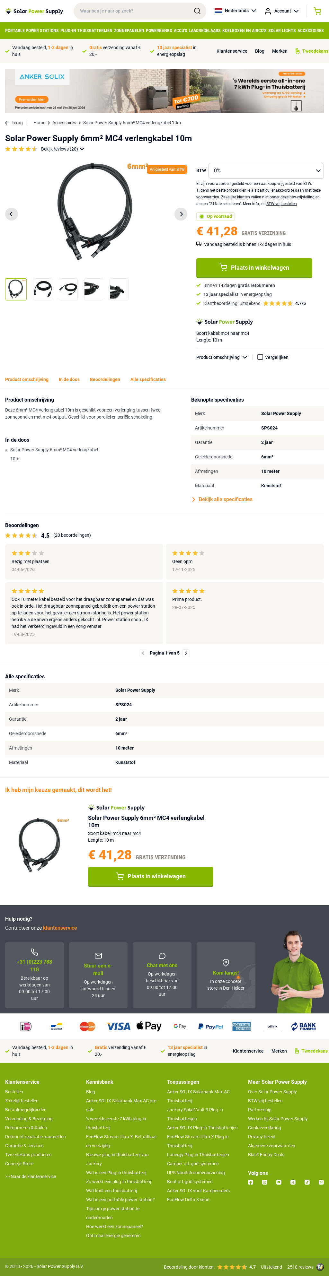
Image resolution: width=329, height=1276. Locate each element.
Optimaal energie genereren (113, 1235)
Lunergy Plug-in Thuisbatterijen (198, 1154)
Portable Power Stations (32, 30)
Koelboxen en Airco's (244, 30)
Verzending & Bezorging (29, 1118)
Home (39, 122)
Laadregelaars (205, 30)
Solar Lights (282, 30)
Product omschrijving (224, 357)
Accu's (180, 30)
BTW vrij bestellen (281, 204)
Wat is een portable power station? (120, 1199)
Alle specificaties (148, 379)
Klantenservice (232, 51)
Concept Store (19, 1163)
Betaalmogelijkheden (26, 1109)
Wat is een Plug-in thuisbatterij (116, 1172)
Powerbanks (159, 30)
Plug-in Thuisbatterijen (86, 30)
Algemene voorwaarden (271, 1145)
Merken (280, 51)
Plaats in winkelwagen (254, 267)
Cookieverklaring (264, 1127)
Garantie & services (24, 1145)
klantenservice (60, 928)
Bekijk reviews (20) (62, 149)
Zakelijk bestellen (22, 1100)
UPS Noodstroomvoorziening (196, 1172)
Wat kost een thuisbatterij (111, 1190)
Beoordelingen (105, 379)
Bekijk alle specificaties (222, 499)
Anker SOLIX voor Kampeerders (198, 1190)
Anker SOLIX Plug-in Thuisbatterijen (202, 1127)
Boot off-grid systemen (190, 1181)
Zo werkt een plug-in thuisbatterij (118, 1181)
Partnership (259, 1109)
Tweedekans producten (28, 1154)
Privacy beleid (261, 1136)
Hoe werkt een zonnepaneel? (114, 1226)
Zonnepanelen (129, 30)
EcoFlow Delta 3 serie (188, 1199)
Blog (259, 51)
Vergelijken (277, 357)
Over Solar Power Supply (272, 1091)
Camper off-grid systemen (193, 1163)
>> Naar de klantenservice (30, 1176)
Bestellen (14, 1091)
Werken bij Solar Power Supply (278, 1118)
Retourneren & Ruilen (26, 1127)
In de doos (69, 379)
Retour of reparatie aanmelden (35, 1136)
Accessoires (311, 30)
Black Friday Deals (266, 1154)
